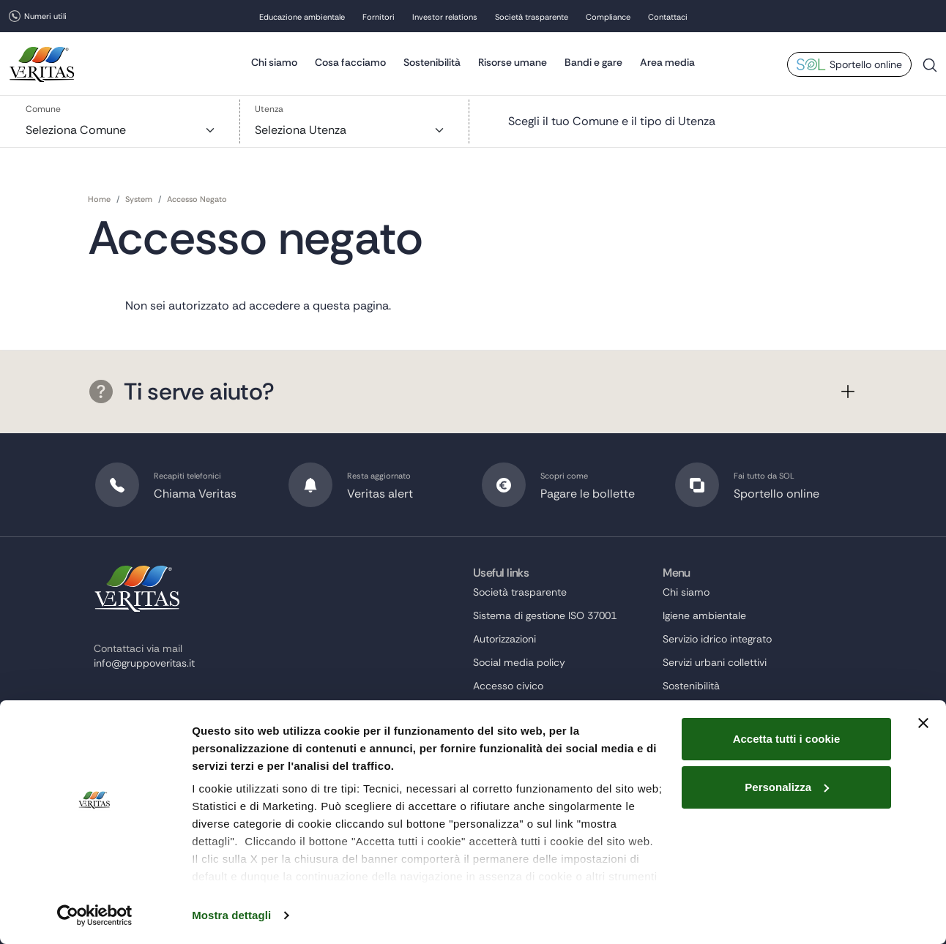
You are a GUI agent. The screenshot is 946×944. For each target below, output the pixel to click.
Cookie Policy (504, 826)
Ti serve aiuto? (181, 391)
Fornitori (378, 17)
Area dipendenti (511, 873)
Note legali (497, 802)
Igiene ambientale (704, 615)
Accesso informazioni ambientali (549, 732)
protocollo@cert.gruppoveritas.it (170, 721)
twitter (99, 782)
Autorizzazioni (504, 638)
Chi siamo (274, 62)
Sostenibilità (432, 62)
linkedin (152, 782)
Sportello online (866, 64)
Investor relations (444, 17)
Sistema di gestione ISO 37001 (545, 615)
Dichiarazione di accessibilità (541, 779)
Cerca (930, 70)
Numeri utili (45, 16)
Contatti (682, 849)
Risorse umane (512, 62)
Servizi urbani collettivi (715, 662)
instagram (126, 782)
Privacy (490, 849)
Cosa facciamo (350, 62)
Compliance (608, 17)
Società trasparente (531, 17)
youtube (179, 782)
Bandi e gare (593, 62)
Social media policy (519, 662)
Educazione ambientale (302, 17)
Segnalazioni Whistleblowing (538, 756)
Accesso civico (508, 685)
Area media (667, 62)
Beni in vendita (507, 709)
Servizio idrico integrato (717, 638)
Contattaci (668, 17)
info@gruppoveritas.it (144, 663)
